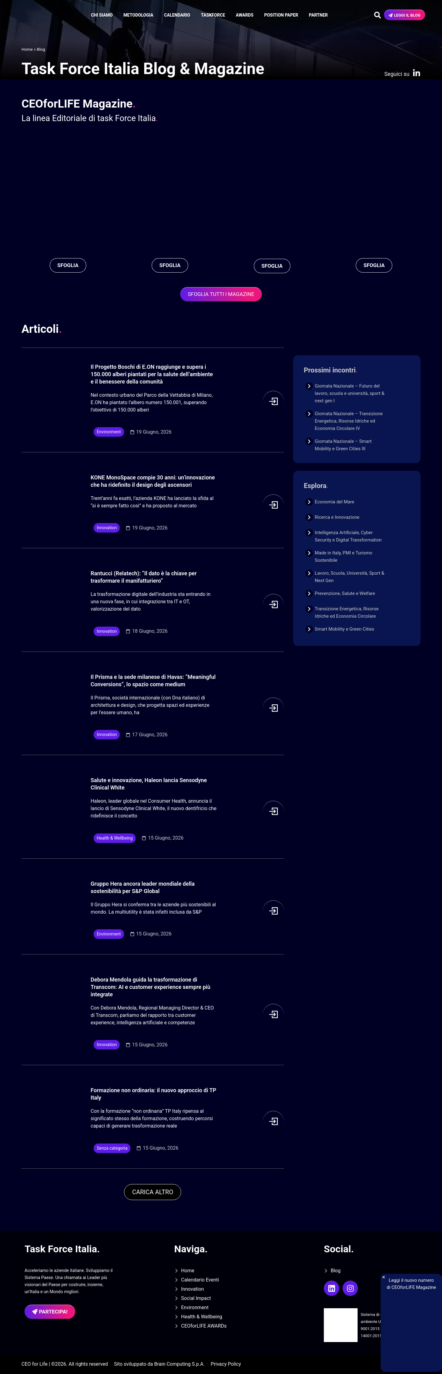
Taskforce (213, 15)
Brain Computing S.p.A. (179, 1364)
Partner (318, 15)
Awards (244, 15)
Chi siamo (102, 15)
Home (27, 49)
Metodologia (138, 15)
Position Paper (281, 15)
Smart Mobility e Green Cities (344, 629)
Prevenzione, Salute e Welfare (345, 593)
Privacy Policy (226, 1364)
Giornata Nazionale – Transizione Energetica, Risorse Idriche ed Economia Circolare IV (349, 421)
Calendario (177, 15)
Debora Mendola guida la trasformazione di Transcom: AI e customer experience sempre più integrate (150, 987)
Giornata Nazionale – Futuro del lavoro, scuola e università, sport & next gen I (350, 393)
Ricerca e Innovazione (337, 517)
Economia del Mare (334, 502)
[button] (152, 1192)
